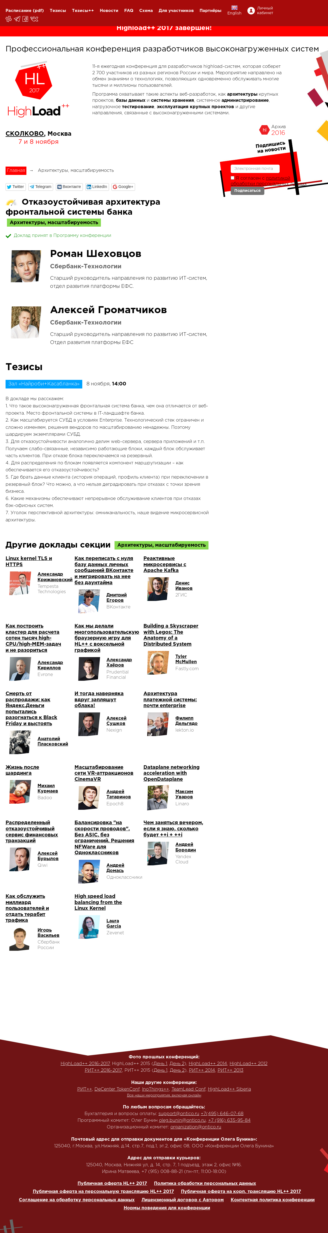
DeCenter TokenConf (117, 1089)
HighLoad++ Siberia (229, 1089)
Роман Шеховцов (95, 254)
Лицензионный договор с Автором (182, 1200)
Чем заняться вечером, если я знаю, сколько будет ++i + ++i (173, 829)
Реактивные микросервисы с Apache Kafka (164, 564)
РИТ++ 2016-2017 (103, 1070)
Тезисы (58, 11)
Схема (146, 11)
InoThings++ (155, 1089)
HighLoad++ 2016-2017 (85, 1064)
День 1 (160, 1064)
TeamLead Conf (188, 1089)
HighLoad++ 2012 (248, 1064)
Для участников (176, 11)
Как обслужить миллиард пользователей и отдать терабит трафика (27, 908)
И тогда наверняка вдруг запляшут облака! (99, 700)
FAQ (128, 11)
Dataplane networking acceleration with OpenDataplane (171, 773)
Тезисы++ (83, 11)
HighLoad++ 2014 (208, 1064)
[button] (16, 187)
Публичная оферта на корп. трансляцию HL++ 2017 (241, 1192)
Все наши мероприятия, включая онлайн (164, 1095)
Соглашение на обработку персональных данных (77, 1200)
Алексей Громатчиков (108, 310)
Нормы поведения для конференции (167, 1208)
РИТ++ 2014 (202, 1070)
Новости (109, 11)
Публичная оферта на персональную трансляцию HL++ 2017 (103, 1192)
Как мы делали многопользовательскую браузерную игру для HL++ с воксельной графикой (106, 638)
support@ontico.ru (178, 1114)
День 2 (177, 1064)
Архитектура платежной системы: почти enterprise (170, 700)
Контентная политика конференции (273, 1200)
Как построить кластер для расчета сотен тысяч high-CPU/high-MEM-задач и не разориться (33, 638)
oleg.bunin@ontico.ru (182, 1120)
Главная (16, 171)
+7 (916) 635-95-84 (229, 1120)
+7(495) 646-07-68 (222, 1114)
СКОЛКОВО (25, 134)
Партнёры (211, 11)
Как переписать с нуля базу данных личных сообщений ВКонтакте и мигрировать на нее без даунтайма (103, 570)
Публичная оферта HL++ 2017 (112, 1184)
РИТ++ (84, 1089)
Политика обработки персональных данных (205, 1184)
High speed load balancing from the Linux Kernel (98, 902)
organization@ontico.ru (195, 1127)
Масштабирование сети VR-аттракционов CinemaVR (103, 773)
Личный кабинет (265, 11)
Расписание (18, 11)
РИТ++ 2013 (230, 1070)
